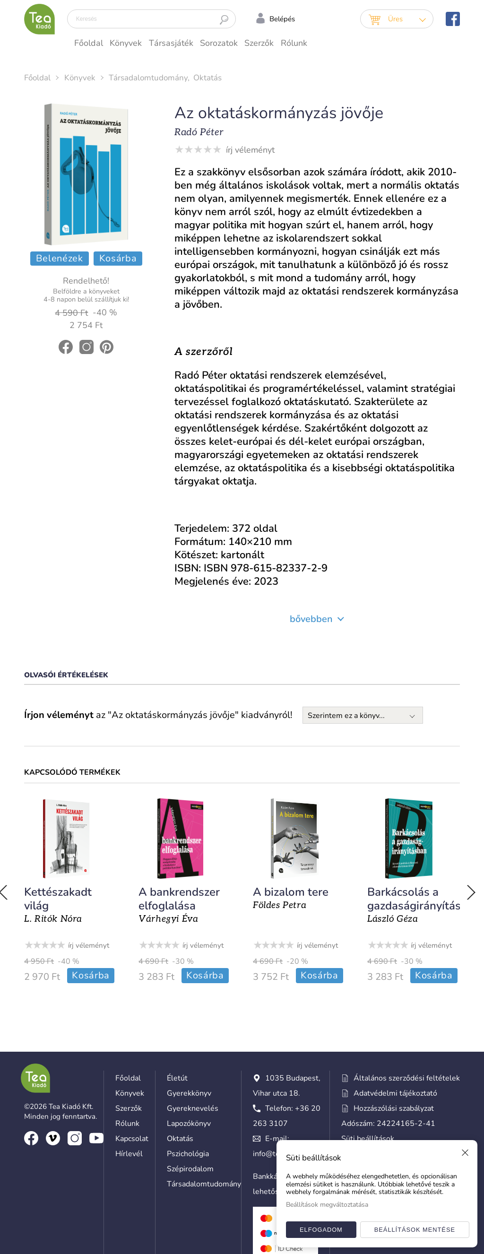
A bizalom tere (287, 891)
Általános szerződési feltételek (400, 1077)
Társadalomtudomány (148, 77)
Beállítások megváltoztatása (327, 1204)
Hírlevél (129, 1153)
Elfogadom (321, 1229)
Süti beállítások (367, 1138)
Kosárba (118, 258)
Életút (177, 1077)
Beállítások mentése (414, 1229)
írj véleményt (250, 150)
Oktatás (207, 77)
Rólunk (294, 43)
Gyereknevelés (192, 1107)
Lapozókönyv (189, 1122)
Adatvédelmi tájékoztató (389, 1092)
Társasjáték (171, 43)
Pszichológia (188, 1153)
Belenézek (59, 258)
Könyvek (126, 43)
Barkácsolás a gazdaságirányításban (419, 898)
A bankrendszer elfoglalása (177, 898)
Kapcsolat (131, 1138)
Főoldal (88, 43)
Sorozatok (219, 43)
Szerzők (259, 43)
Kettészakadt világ (58, 898)
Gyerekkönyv (189, 1092)
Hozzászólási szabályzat (387, 1107)
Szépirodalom (190, 1168)
